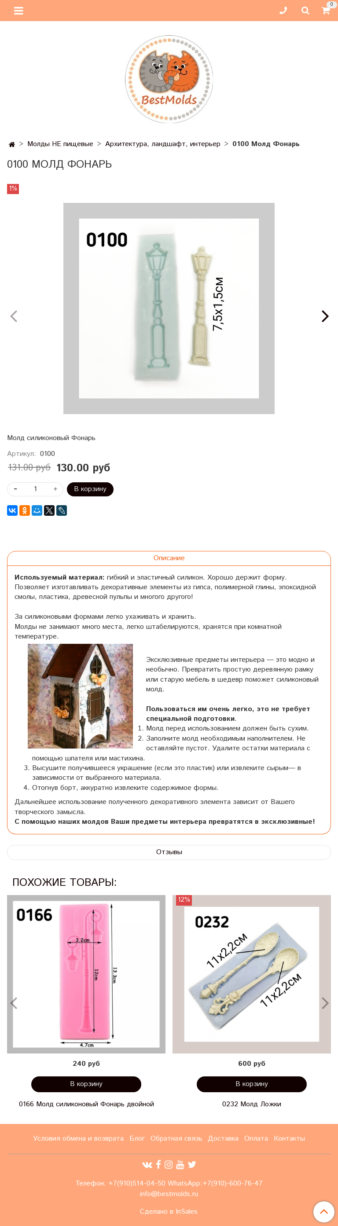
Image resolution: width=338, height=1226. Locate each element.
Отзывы (169, 852)
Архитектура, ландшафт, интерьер (162, 144)
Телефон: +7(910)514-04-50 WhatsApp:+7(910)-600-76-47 (169, 1183)
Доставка (223, 1139)
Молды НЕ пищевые (60, 144)
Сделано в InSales (169, 1211)
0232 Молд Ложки (251, 1104)
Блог (137, 1139)
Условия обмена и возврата (78, 1139)
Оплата (256, 1139)
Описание (169, 558)
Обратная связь (176, 1139)
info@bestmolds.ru (169, 1194)
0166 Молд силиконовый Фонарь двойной (86, 1104)
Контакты (289, 1139)
